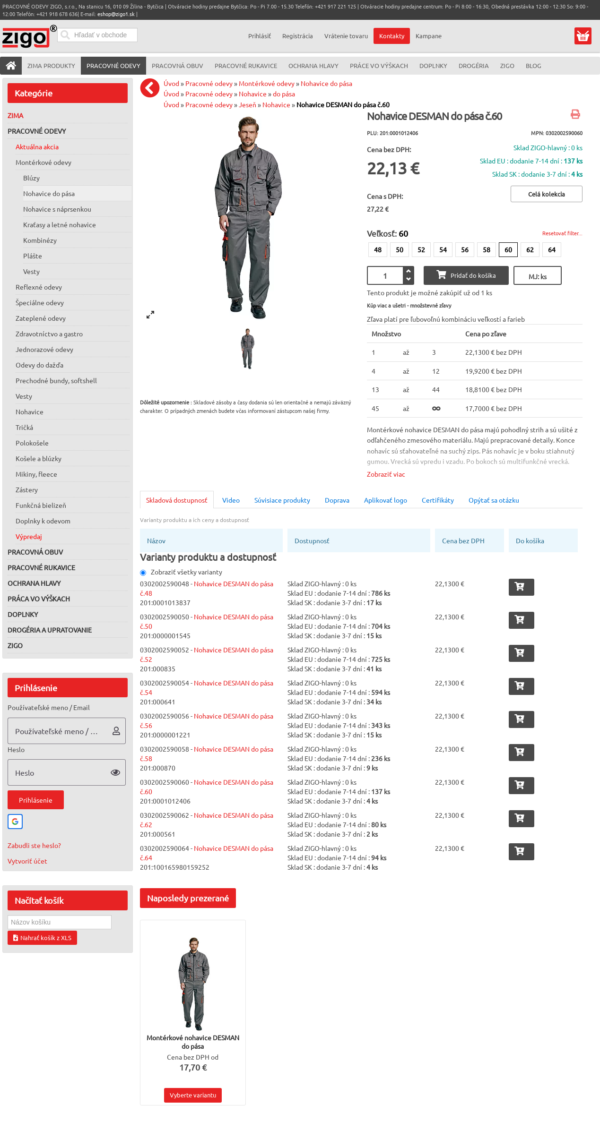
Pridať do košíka (466, 274)
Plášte (32, 255)
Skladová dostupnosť (177, 500)
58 (486, 249)
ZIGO (15, 645)
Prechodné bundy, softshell (56, 380)
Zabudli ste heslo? (34, 845)
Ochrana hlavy (34, 583)
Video (231, 500)
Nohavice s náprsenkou (57, 209)
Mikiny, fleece (36, 474)
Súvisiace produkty (282, 500)
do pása (284, 93)
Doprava (337, 500)
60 (508, 249)
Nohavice (29, 411)
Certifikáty (438, 500)
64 (552, 249)
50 (399, 249)
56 (465, 249)
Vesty (31, 271)
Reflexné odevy (39, 287)
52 (421, 249)
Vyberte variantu (193, 1095)
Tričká (24, 427)
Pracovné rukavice (41, 567)
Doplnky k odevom (43, 520)
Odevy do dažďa (39, 364)
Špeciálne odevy (40, 302)
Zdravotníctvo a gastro (49, 333)
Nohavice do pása (49, 193)
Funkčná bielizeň (41, 505)
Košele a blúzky (38, 458)
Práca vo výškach (39, 598)
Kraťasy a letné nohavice (59, 224)
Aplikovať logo (385, 500)
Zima (15, 115)
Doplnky (23, 614)
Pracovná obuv (35, 552)
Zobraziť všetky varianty (181, 571)
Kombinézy (40, 240)
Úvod (171, 83)
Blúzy (31, 177)
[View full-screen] (150, 314)
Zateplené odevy (41, 318)
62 (530, 249)
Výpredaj (29, 536)
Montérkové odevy (43, 162)
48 (378, 249)
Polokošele (32, 442)
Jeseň (247, 104)
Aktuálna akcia (37, 146)
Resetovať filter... (562, 233)
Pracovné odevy (37, 131)
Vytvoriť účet (27, 860)
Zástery (27, 489)
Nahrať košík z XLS (42, 937)
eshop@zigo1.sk (116, 13)
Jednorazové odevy (44, 349)
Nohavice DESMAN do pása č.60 (343, 104)
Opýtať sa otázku (494, 500)
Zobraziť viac (386, 474)
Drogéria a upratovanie (50, 629)
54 (443, 249)
